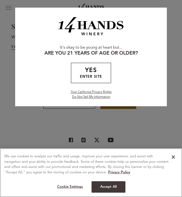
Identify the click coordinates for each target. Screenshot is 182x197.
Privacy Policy (119, 172)
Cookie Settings (70, 187)
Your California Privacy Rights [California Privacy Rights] (91, 92)
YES (91, 73)
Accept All (108, 187)
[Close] (173, 157)
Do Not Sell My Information (91, 97)
